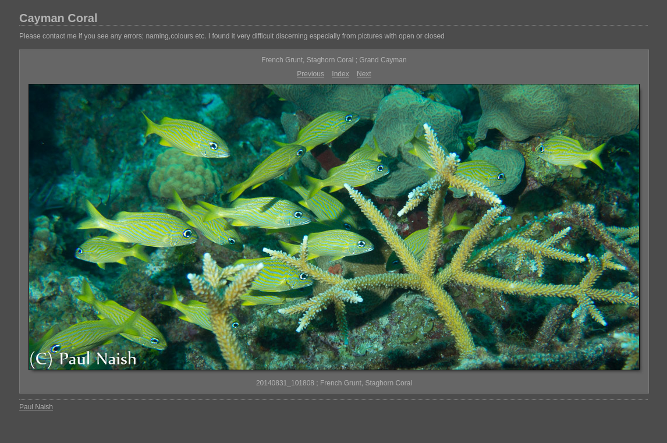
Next (364, 74)
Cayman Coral (58, 18)
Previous (310, 74)
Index (340, 74)
